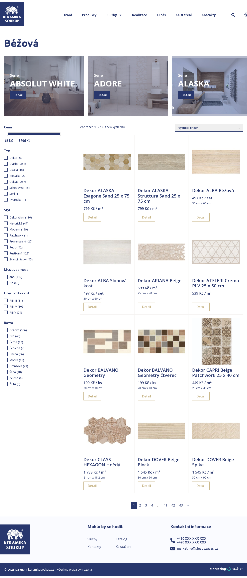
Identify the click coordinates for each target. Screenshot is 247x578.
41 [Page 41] (165, 505)
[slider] (6, 134)
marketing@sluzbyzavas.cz (197, 548)
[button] (233, 15)
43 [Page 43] (181, 505)
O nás (161, 15)
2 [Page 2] (140, 505)
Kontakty (209, 15)
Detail (18, 95)
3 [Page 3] (146, 505)
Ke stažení (184, 15)
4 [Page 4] (152, 505)
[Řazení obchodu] (209, 128)
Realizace (139, 15)
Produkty (89, 15)
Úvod (68, 15)
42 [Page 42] (173, 505)
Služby (114, 15)
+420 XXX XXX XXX (191, 538)
